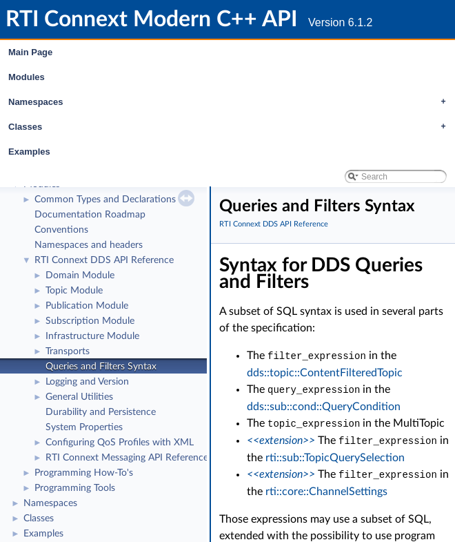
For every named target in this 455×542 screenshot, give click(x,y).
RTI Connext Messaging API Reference (127, 458)
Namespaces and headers (88, 245)
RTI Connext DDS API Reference (104, 260)
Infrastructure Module (92, 336)
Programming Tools (74, 488)
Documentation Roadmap (89, 215)
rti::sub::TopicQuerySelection (335, 455)
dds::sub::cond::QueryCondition (324, 405)
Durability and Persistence (101, 412)
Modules (26, 77)
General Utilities (79, 397)
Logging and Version (87, 382)
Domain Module (80, 275)
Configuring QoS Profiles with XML (120, 442)
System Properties (84, 427)
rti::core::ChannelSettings (326, 488)
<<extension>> (281, 438)
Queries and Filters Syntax (101, 366)
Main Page (30, 52)
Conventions (61, 230)
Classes (230, 127)
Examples (29, 151)
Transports (68, 351)
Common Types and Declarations (105, 199)
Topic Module (74, 291)
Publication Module (87, 306)
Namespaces (230, 102)
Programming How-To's (83, 473)
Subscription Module (90, 321)
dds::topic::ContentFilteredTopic (325, 372)
